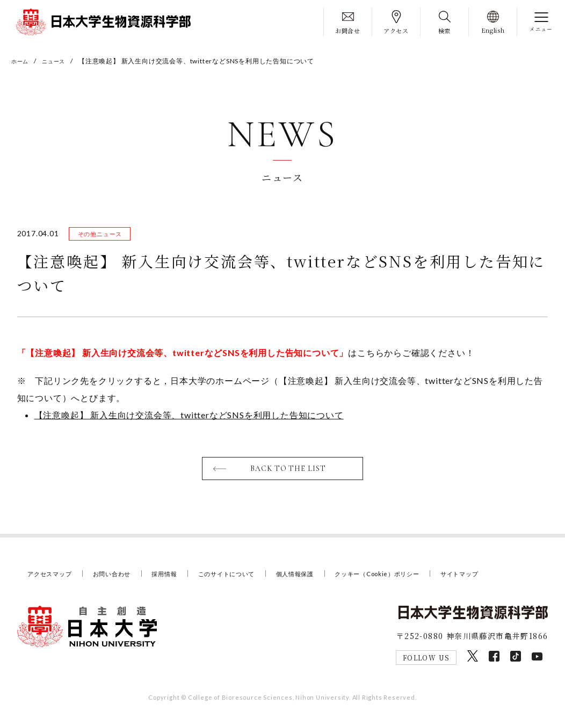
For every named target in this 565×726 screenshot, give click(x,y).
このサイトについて (251, 580)
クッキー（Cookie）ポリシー (420, 580)
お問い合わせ (122, 580)
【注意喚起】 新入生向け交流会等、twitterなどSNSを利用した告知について (189, 418)
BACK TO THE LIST (289, 473)
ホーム (21, 61)
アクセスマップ (53, 580)
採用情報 (181, 580)
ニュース (59, 61)
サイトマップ (513, 580)
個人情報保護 (327, 580)
